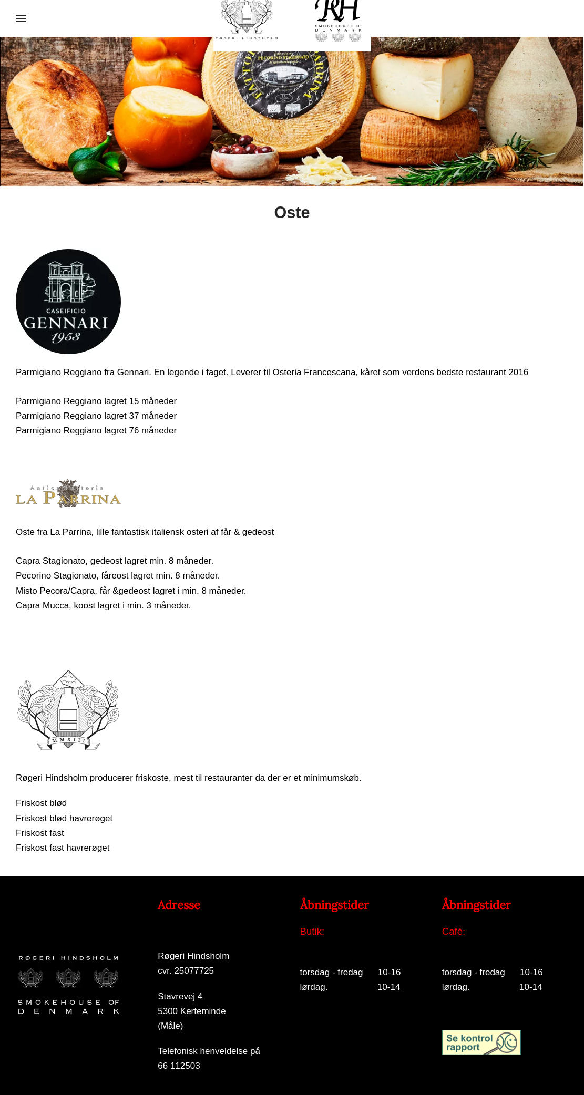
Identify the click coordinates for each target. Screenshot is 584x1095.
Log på (313, 1067)
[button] (21, 18)
